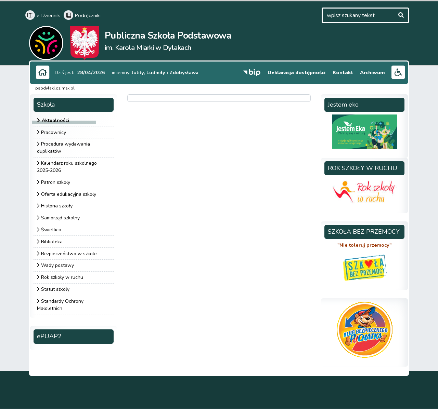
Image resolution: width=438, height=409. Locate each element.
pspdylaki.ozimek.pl (55, 88)
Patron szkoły (55, 182)
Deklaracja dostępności (298, 72)
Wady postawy (57, 265)
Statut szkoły (55, 289)
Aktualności (55, 120)
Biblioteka (52, 241)
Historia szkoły (57, 206)
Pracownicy (53, 132)
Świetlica (51, 230)
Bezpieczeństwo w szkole (69, 253)
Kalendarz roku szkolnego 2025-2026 (67, 167)
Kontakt (344, 72)
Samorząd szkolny (60, 218)
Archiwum (373, 72)
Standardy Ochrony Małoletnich (60, 305)
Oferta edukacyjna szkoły (68, 194)
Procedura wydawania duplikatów (63, 148)
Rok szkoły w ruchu (62, 277)
